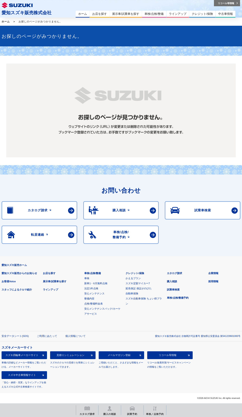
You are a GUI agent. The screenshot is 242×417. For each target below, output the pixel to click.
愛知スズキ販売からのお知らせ (19, 273)
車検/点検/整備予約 (178, 297)
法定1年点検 (91, 288)
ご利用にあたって (47, 336)
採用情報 (213, 281)
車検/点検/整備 (92, 273)
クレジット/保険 (135, 273)
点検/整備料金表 (93, 303)
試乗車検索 (173, 289)
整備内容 (89, 298)
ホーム (6, 21)
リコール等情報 (167, 355)
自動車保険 (132, 293)
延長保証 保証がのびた (139, 288)
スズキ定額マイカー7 (138, 283)
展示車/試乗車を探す (54, 281)
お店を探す (49, 273)
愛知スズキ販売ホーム (14, 265)
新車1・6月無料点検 (95, 283)
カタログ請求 (174, 273)
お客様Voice (9, 281)
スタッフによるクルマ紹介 (17, 289)
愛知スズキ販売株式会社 (26, 12)
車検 (86, 278)
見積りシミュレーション (70, 355)
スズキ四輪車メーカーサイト (21, 355)
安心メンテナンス (94, 293)
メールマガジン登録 (119, 355)
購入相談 (172, 281)
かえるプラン (133, 278)
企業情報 (213, 273)
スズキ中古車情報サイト (22, 375)
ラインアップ (50, 289)
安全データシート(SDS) (15, 336)
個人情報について (75, 336)
